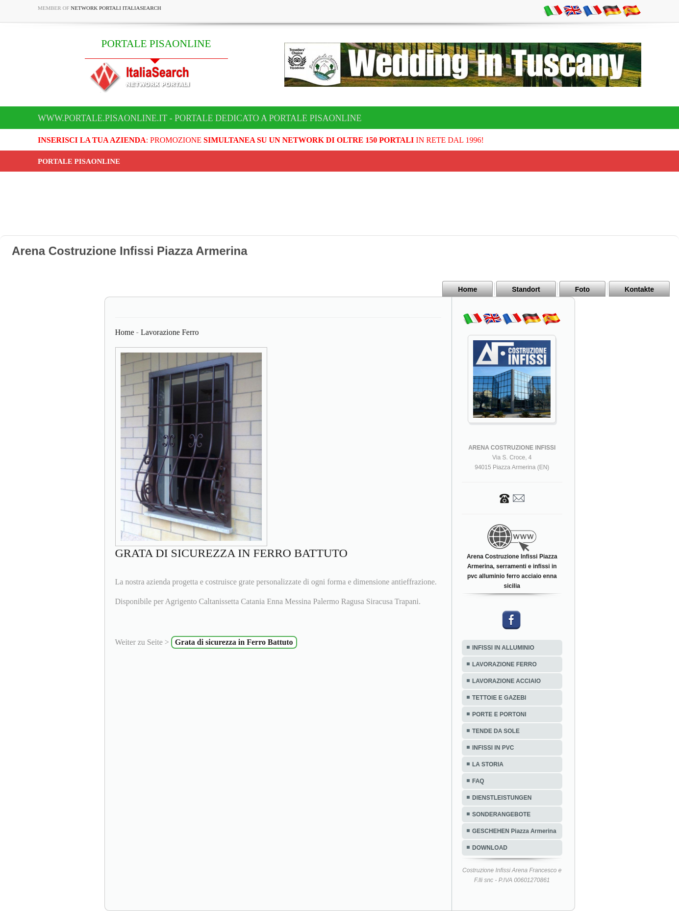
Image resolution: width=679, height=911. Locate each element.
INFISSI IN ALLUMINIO (503, 647)
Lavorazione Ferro (170, 332)
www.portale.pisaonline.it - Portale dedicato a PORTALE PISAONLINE (200, 118)
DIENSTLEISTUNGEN (501, 797)
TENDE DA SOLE (496, 731)
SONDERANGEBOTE (501, 814)
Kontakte (639, 289)
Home (467, 289)
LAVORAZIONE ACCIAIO (506, 681)
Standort (526, 289)
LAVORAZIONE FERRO (504, 664)
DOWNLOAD (489, 847)
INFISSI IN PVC (493, 747)
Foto (582, 289)
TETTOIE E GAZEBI (499, 697)
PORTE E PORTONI (499, 714)
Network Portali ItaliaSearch (116, 8)
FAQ (478, 781)
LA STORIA (487, 764)
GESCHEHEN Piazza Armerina (514, 831)
